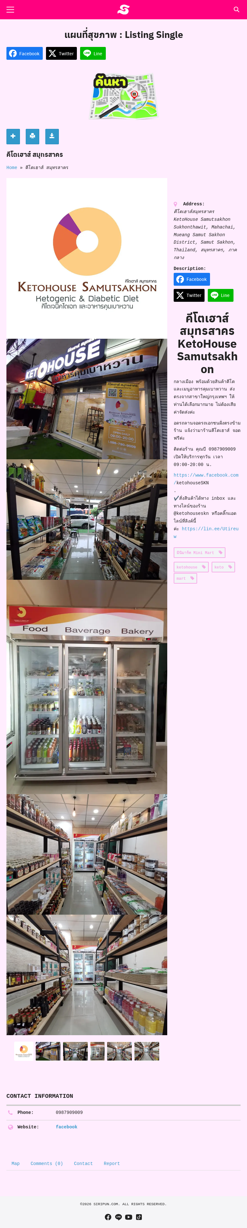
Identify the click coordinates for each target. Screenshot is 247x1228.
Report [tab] (112, 1163)
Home (11, 167)
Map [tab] (16, 1163)
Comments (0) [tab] (47, 1163)
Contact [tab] (83, 1163)
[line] (118, 1217)
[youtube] (129, 1217)
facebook (66, 1127)
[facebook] (108, 1217)
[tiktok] (139, 1217)
